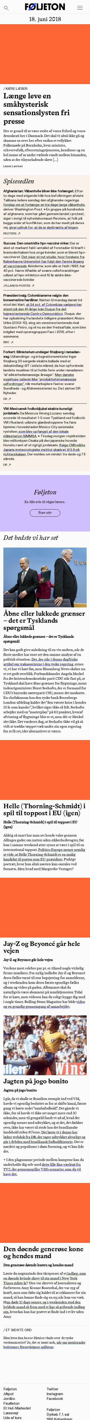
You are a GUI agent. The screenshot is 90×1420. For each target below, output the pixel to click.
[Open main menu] (80, 8)
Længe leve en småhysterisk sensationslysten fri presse (36, 108)
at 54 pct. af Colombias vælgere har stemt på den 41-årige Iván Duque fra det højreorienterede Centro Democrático (42, 309)
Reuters (11, 234)
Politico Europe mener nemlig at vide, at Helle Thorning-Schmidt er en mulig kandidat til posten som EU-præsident (44, 854)
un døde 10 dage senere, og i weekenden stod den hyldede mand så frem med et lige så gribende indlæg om (44, 1307)
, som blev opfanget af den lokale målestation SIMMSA (36, 433)
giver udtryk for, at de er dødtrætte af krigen (43, 227)
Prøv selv (45, 513)
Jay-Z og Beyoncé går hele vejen (41, 947)
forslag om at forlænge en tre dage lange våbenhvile (44, 205)
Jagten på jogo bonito (35, 1081)
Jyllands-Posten (18, 286)
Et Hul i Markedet (17, 1408)
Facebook (55, 1398)
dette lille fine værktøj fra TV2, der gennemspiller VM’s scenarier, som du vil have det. (42, 1169)
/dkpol (8, 1394)
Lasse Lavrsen (13, 166)
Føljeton (10, 1389)
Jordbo (9, 1398)
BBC (8, 342)
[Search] (6, 8)
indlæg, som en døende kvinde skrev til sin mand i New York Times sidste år (44, 1278)
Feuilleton (11, 1403)
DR (7, 399)
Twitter (52, 1389)
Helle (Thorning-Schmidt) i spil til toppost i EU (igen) (44, 810)
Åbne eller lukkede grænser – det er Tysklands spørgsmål (44, 620)
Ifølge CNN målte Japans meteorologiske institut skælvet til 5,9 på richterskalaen (44, 450)
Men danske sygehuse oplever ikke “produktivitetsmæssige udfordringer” (39, 379)
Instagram (55, 1394)
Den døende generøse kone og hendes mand (43, 1252)
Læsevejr (10, 1413)
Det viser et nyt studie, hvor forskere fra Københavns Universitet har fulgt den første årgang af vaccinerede (43, 261)
